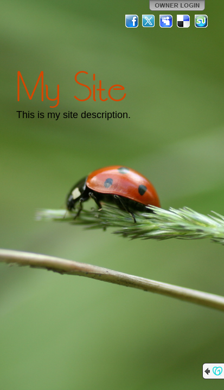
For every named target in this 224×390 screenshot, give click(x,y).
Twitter (149, 21)
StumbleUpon (201, 21)
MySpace (166, 21)
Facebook (131, 21)
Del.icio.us (183, 21)
